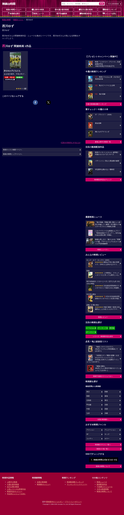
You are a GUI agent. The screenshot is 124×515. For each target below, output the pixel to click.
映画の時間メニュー (13, 10)
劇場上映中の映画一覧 (103, 142)
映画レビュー (103, 317)
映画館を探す (14, 13)
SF (87, 434)
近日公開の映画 (86, 9)
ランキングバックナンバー (77, 484)
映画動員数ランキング (75, 482)
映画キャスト (18, 20)
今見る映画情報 (103, 489)
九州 (88, 413)
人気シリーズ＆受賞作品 (16, 489)
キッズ (107, 434)
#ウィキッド (102, 328)
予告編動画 (62, 13)
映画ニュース (38, 13)
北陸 (106, 405)
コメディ (89, 438)
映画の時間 (6, 20)
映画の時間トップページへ (12, 154)
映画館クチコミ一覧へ (103, 445)
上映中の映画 (38, 9)
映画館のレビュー (43, 484)
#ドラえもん (90, 328)
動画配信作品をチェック (103, 180)
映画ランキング (109, 9)
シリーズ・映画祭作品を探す (103, 336)
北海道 (88, 400)
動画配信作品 (86, 13)
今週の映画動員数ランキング (96, 104)
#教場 (111, 328)
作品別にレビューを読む (16, 494)
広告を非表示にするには (70, 143)
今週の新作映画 (62, 9)
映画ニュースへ (102, 249)
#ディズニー (90, 332)
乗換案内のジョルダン (54, 502)
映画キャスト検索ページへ (12, 150)
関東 (106, 392)
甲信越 (88, 405)
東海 (106, 396)
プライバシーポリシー (73, 502)
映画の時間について (103, 466)
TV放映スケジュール (104, 487)
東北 (106, 400)
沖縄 (106, 413)
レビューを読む (109, 13)
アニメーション (110, 430)
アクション (90, 430)
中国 (88, 409)
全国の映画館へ (102, 419)
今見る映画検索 (113, 4)
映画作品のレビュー (14, 491)
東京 (88, 392)
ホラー (107, 438)
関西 (88, 396)
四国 (106, 409)
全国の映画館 (42, 482)
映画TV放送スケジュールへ (103, 376)
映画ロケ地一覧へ (103, 449)
